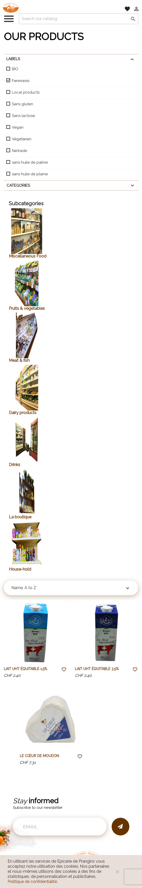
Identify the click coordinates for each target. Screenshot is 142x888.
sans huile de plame (30, 174)
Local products (25, 92)
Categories (71, 185)
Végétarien (21, 139)
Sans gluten (22, 104)
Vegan (18, 127)
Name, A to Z (71, 588)
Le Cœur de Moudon (39, 756)
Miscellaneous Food (27, 256)
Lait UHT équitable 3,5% (97, 669)
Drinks (14, 464)
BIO (15, 69)
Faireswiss (20, 80)
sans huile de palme (30, 162)
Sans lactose (23, 115)
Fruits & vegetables (27, 308)
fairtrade (19, 150)
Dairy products (22, 412)
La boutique (20, 517)
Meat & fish (19, 360)
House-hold (20, 569)
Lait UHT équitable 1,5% (25, 669)
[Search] (78, 18)
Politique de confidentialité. (33, 881)
